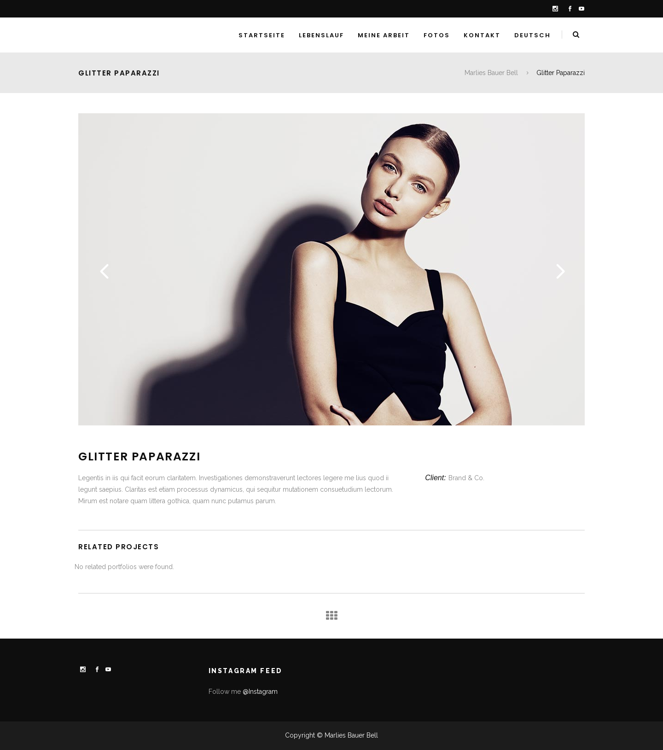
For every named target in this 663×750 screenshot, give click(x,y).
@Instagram (260, 691)
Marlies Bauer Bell (491, 73)
